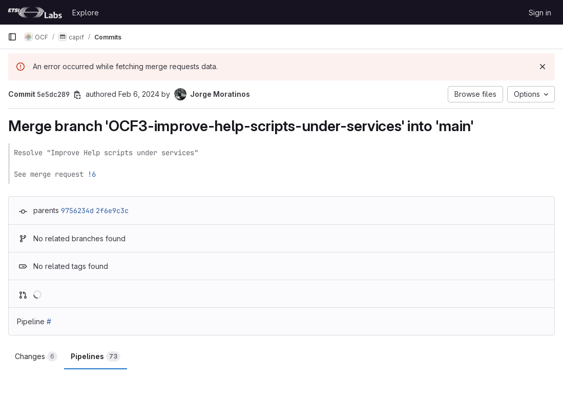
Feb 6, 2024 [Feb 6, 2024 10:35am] (138, 94)
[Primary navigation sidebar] (12, 37)
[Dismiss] (542, 66)
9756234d (77, 210)
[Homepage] (35, 12)
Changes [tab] (36, 356)
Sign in (540, 12)
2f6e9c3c (112, 210)
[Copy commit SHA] (77, 95)
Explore (85, 12)
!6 (92, 174)
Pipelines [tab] (95, 356)
